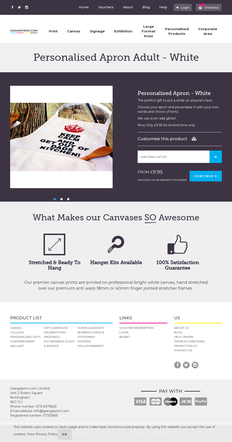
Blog (143, 7)
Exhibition (123, 31)
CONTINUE (205, 176)
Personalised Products (177, 31)
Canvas (73, 31)
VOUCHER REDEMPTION (136, 327)
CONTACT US (183, 350)
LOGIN (123, 332)
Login (181, 7)
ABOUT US (181, 327)
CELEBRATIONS (55, 332)
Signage (97, 31)
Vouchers (103, 7)
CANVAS (16, 327)
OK (64, 434)
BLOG (178, 332)
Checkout (208, 6)
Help (161, 7)
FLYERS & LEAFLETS (91, 327)
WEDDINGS (52, 336)
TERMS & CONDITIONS (189, 341)
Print (53, 31)
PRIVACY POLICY (185, 345)
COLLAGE (17, 332)
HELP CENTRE (183, 336)
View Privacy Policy (42, 434)
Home (81, 7)
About (125, 7)
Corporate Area (207, 31)
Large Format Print (148, 31)
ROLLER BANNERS (90, 345)
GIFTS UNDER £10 (56, 327)
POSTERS (84, 341)
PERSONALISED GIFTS (25, 336)
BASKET (124, 336)
